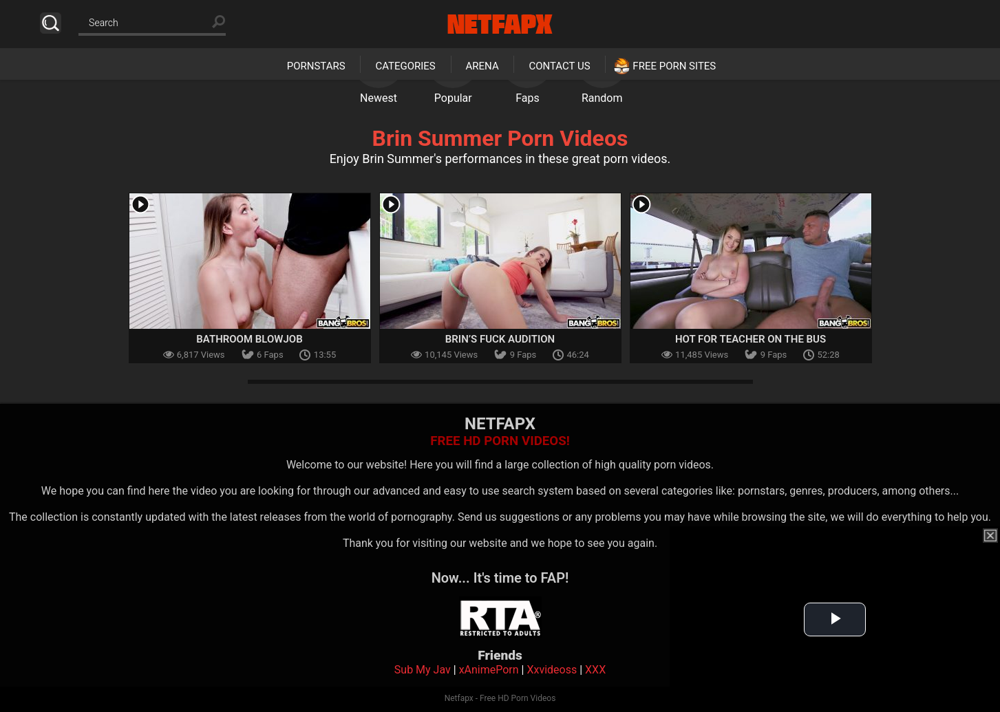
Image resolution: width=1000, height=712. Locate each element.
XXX (595, 669)
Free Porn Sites (674, 66)
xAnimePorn (489, 669)
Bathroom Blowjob (249, 339)
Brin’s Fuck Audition (500, 339)
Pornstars (316, 66)
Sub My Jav (422, 669)
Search (50, 23)
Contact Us (559, 66)
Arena (482, 66)
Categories (405, 66)
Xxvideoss (551, 669)
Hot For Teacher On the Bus (750, 339)
